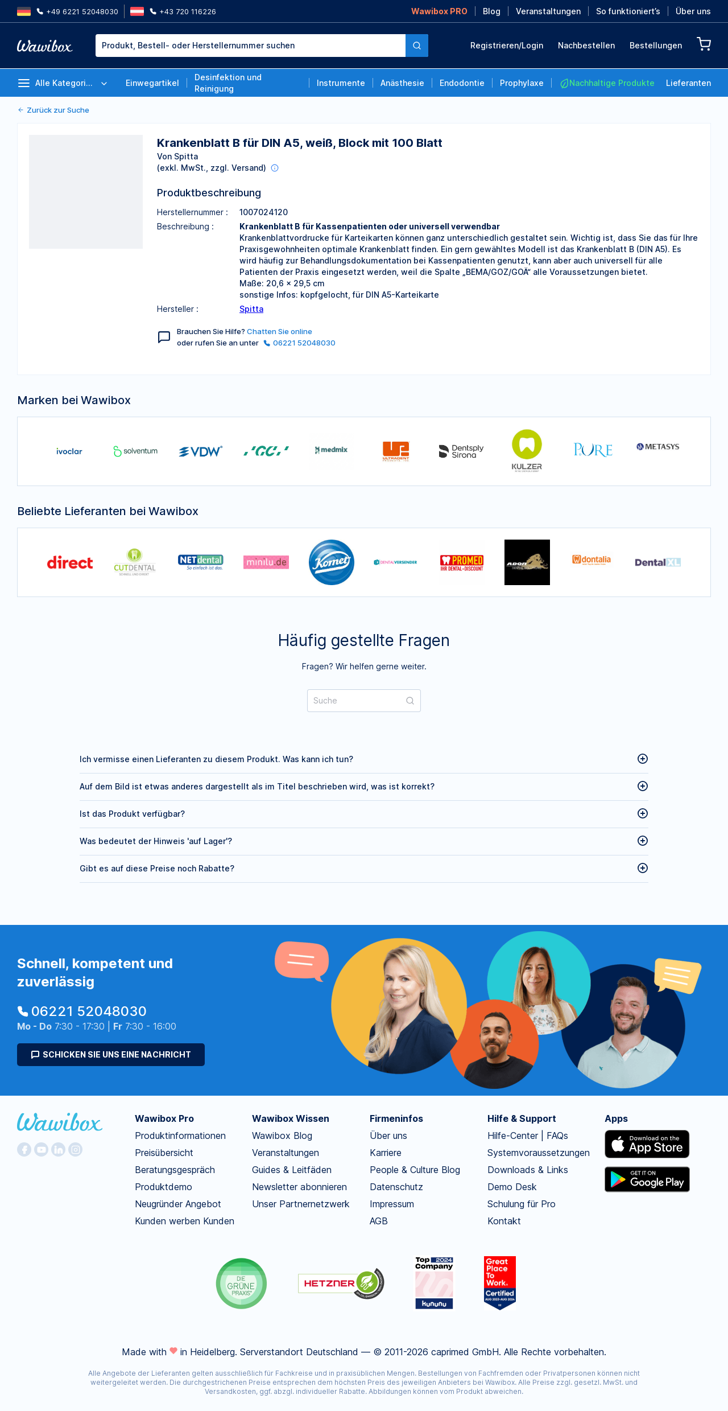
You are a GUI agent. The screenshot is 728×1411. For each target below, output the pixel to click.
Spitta (251, 309)
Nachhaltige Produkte (607, 83)
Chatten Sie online (279, 331)
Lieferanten (688, 83)
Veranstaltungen (548, 11)
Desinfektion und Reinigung (228, 82)
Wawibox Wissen (290, 1118)
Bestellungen (656, 45)
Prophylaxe (522, 83)
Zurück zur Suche (53, 109)
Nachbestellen (586, 45)
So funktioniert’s (628, 11)
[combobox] (262, 45)
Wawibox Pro (164, 1118)
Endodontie (462, 83)
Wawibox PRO (439, 11)
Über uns (693, 11)
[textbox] (250, 45)
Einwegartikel (152, 83)
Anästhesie (402, 83)
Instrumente (341, 83)
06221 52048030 (299, 342)
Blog (491, 11)
